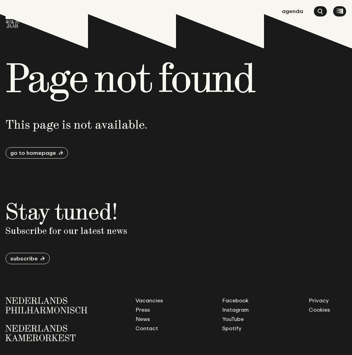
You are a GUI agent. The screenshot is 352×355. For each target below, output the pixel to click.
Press (142, 309)
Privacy (319, 300)
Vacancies (149, 300)
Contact (146, 328)
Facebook (235, 300)
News (142, 318)
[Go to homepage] (12, 16)
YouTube (233, 318)
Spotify (231, 328)
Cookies (319, 309)
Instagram (235, 309)
